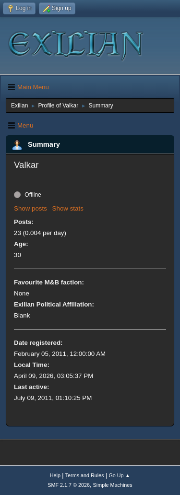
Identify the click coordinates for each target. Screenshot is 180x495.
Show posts (30, 208)
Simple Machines (112, 485)
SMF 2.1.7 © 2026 (69, 485)
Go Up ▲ (119, 475)
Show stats (68, 208)
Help (55, 475)
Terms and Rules (84, 475)
